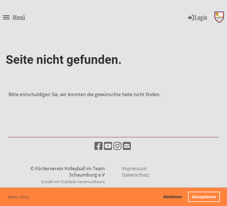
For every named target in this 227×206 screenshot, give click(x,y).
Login (197, 17)
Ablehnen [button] (172, 196)
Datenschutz (135, 175)
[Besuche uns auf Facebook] (98, 146)
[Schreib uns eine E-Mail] (127, 146)
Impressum (134, 168)
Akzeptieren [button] (204, 196)
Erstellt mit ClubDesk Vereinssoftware (73, 181)
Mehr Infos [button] (18, 197)
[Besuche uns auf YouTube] (108, 146)
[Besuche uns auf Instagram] (117, 146)
